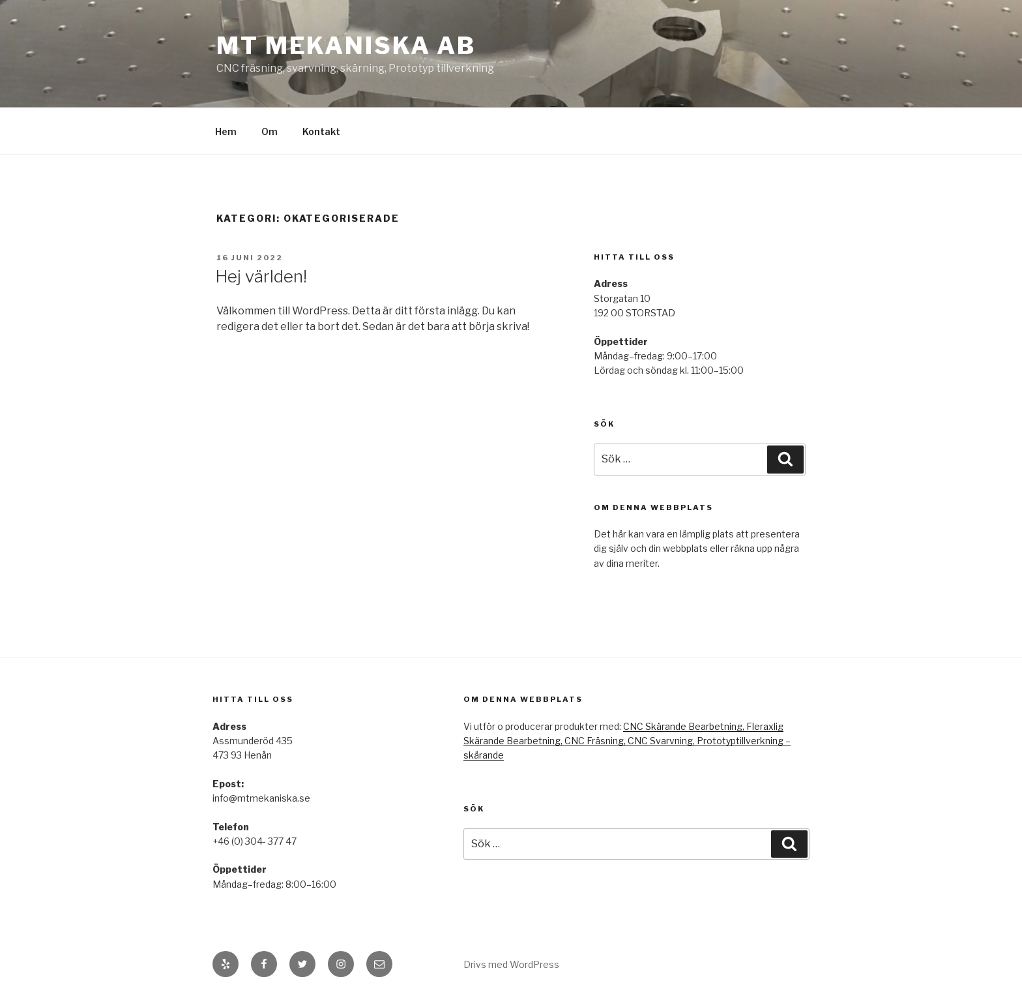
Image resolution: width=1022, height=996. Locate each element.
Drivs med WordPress (511, 964)
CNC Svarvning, (662, 740)
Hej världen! (261, 276)
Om (269, 131)
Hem (226, 131)
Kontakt (321, 131)
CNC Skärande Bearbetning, (684, 726)
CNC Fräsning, (596, 740)
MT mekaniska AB (346, 45)
